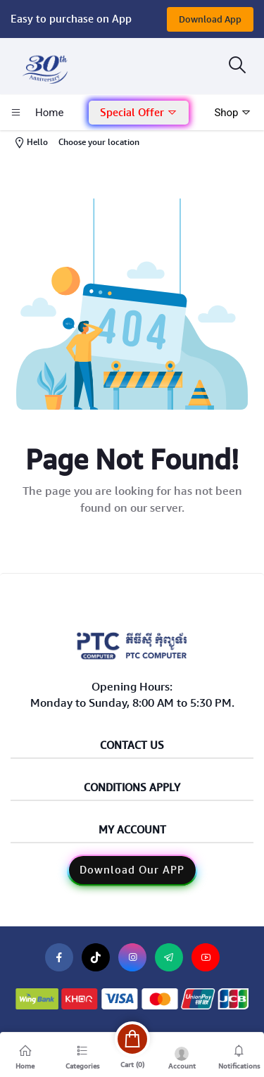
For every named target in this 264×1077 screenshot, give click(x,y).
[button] (138, 113)
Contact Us (132, 745)
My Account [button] (132, 830)
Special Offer (138, 113)
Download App (210, 19)
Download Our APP (132, 870)
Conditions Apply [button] (132, 788)
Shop (232, 112)
